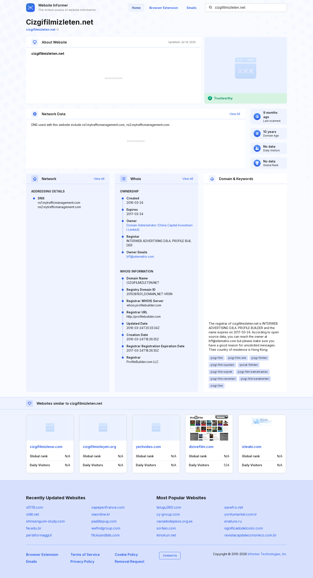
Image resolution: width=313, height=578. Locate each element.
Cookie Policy (126, 554)
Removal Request (129, 561)
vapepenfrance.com (108, 507)
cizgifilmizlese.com (46, 446)
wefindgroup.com (105, 528)
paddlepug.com (104, 521)
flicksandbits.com (105, 535)
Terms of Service (85, 554)
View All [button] (235, 114)
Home (136, 8)
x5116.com (34, 507)
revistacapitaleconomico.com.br (250, 535)
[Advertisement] (113, 90)
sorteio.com (166, 528)
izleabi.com (251, 446)
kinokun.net (166, 535)
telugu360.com (168, 507)
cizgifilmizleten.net (42, 29)
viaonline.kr (100, 514)
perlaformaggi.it (39, 535)
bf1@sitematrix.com (140, 256)
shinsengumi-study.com (45, 521)
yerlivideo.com (148, 446)
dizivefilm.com (201, 446)
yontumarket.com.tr (240, 514)
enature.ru (233, 521)
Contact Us (170, 555)
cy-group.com (168, 514)
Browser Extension (163, 8)
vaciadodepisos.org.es (174, 521)
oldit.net (32, 514)
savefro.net (233, 507)
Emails (191, 8)
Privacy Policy (82, 561)
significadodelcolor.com (243, 528)
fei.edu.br (34, 528)
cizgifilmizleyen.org (99, 446)
